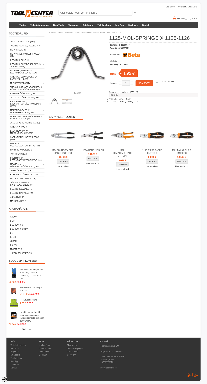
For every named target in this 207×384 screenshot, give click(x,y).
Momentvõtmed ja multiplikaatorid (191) (22, 111)
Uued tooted (44, 352)
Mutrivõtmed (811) (20, 83)
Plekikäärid (86, 32)
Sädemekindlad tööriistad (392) (24, 138)
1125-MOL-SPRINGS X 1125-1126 (106, 32)
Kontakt (146, 25)
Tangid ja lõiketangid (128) (24, 97)
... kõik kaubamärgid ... (22, 253)
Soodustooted (45, 348)
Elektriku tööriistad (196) (24, 174)
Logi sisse (170, 7)
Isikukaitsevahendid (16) (23, 179)
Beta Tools (58, 25)
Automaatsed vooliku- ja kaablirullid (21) (23, 78)
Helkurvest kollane (28, 300)
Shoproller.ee (192, 375)
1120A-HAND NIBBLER (93, 150)
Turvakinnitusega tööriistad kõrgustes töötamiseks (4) (26, 88)
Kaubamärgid (44, 345)
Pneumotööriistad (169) (22, 93)
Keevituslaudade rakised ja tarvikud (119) (25, 65)
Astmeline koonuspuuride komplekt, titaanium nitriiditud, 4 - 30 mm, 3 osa (32, 274)
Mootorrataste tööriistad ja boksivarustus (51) (26, 117)
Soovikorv (71, 355)
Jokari (13, 241)
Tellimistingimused (39, 25)
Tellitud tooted (73, 352)
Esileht (52, 32)
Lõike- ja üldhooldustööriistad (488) (25, 144)
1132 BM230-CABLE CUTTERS (181, 151)
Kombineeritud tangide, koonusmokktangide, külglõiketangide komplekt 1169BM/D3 (32, 316)
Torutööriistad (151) (21, 170)
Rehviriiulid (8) (18, 50)
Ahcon (13, 217)
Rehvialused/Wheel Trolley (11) (25, 55)
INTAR (13, 237)
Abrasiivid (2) (17, 197)
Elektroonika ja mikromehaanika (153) (21, 132)
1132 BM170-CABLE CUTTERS (152, 151)
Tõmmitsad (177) (18, 154)
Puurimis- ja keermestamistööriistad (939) (26, 159)
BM (11, 233)
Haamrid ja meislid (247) (22, 150)
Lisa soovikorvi (167, 81)
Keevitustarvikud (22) (21, 193)
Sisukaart (43, 355)
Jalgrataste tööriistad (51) (25, 123)
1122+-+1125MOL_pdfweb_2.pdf (123, 101)
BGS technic (16, 225)
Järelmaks (133, 25)
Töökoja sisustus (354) (22, 42)
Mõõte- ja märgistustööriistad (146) (24, 165)
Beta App (119, 25)
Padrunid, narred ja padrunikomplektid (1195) (24, 71)
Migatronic (73, 25)
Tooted (22, 25)
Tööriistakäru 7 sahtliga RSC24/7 (31, 289)
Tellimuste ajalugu (74, 348)
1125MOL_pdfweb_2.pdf (119, 99)
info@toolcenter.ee (108, 368)
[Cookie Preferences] (4, 379)
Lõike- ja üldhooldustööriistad (68, 32)
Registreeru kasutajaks (187, 7)
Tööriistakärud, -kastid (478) (25, 46)
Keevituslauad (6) (19, 60)
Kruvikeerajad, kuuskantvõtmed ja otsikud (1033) (25, 103)
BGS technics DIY (19, 229)
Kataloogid (87, 25)
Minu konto (72, 345)
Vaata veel (26, 329)
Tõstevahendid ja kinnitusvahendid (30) (21, 184)
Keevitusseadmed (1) (21, 189)
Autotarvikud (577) (20, 127)
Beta (12, 221)
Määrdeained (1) (18, 201)
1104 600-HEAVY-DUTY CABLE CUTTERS (63, 151)
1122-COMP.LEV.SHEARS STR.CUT (122, 153)
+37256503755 (106, 362)
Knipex (13, 245)
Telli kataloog (104, 25)
